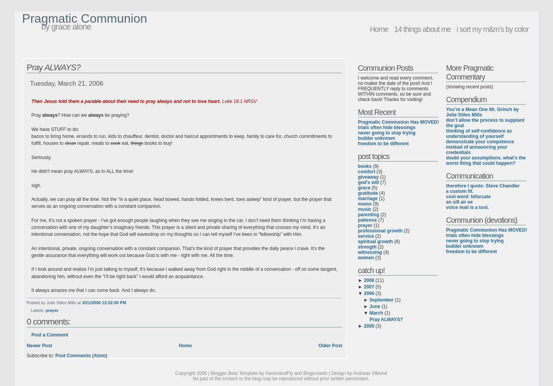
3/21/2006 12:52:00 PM (104, 302)
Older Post (330, 345)
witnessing (370, 252)
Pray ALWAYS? (386, 319)
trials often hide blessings (387, 127)
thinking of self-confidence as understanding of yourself (479, 133)
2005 (369, 326)
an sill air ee (459, 202)
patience (367, 220)
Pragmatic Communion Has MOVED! (398, 122)
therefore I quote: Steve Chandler (483, 186)
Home (379, 29)
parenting (368, 214)
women (366, 257)
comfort (366, 171)
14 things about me (422, 29)
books (365, 166)
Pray (54, 67)
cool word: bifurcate (468, 196)
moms (365, 204)
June (374, 306)
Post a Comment (49, 335)
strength (367, 247)
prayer (52, 310)
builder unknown (376, 138)
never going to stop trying (387, 133)
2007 (369, 287)
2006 (369, 293)
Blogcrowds (315, 373)
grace (364, 188)
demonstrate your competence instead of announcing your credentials (480, 147)
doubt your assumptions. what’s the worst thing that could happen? (486, 160)
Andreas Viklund (370, 373)
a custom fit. (460, 191)
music (364, 209)
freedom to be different (383, 143)
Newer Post (39, 345)
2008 (369, 280)
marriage (367, 198)
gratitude (368, 193)
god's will (368, 182)
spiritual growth (375, 241)
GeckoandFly (279, 373)
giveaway (368, 177)
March (376, 313)
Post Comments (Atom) (81, 355)
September (381, 300)
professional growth (380, 231)
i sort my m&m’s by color (492, 29)
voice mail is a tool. (467, 207)
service (366, 236)
